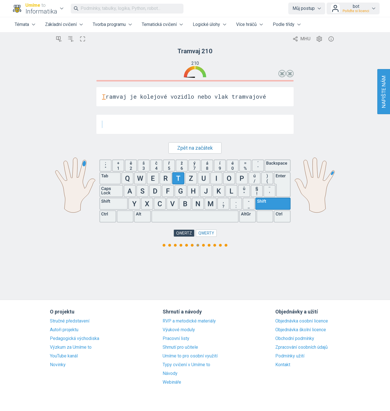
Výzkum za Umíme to (71, 347)
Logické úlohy (206, 24)
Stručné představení (69, 321)
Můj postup (303, 8)
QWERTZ (184, 233)
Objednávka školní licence (300, 329)
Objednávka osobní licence (301, 321)
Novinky (58, 364)
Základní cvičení (61, 24)
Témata (22, 24)
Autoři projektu (64, 329)
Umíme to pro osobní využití (190, 356)
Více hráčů (246, 24)
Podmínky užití (289, 356)
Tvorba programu (109, 24)
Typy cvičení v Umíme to (186, 364)
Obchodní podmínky (294, 338)
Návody (170, 373)
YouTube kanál (64, 356)
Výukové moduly (179, 329)
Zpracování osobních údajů (301, 347)
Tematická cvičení (159, 24)
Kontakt (282, 364)
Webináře (172, 382)
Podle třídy (283, 24)
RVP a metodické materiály (189, 321)
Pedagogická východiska (74, 338)
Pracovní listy (176, 338)
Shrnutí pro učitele (180, 347)
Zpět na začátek (195, 148)
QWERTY (206, 233)
